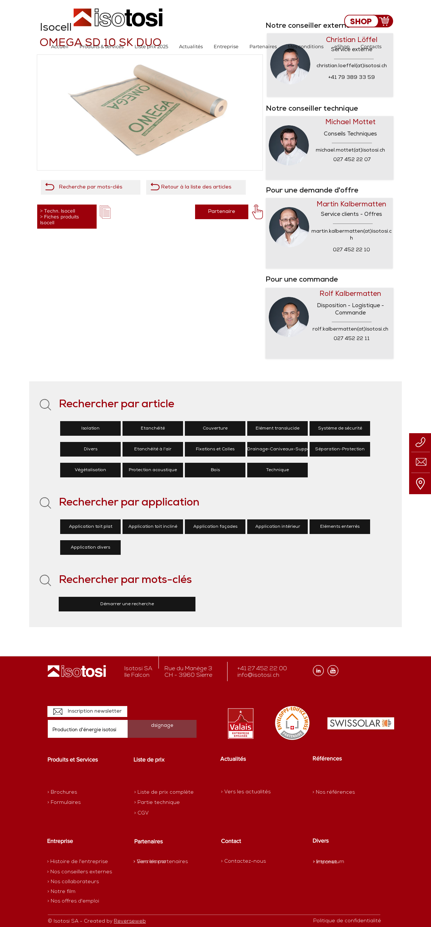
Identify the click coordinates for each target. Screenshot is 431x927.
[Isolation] (90, 428)
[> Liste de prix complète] (164, 792)
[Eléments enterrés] (340, 526)
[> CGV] (160, 813)
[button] (101, 46)
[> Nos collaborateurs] (73, 882)
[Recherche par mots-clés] (90, 187)
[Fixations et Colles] (215, 449)
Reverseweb (130, 921)
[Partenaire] (221, 212)
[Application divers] (90, 547)
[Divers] (90, 449)
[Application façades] (215, 526)
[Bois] (215, 470)
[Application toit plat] (90, 526)
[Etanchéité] (153, 428)
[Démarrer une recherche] (127, 604)
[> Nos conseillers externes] (79, 872)
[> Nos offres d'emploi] (73, 901)
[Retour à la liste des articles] (196, 187)
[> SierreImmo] (159, 862)
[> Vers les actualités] (246, 792)
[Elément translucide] (277, 428)
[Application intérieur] (277, 526)
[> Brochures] (75, 792)
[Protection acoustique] (153, 470)
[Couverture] (215, 428)
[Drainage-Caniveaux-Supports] (281, 449)
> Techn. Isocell (57, 211)
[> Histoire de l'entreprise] (77, 862)
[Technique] (277, 470)
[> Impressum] (328, 862)
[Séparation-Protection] (340, 449)
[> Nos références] (333, 792)
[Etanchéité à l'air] (153, 449)
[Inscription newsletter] (87, 711)
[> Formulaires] (79, 803)
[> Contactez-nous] (243, 861)
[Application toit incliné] (153, 526)
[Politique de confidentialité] (347, 921)
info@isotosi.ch (258, 675)
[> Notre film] (61, 892)
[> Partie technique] (160, 803)
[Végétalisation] (90, 470)
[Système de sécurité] (340, 428)
